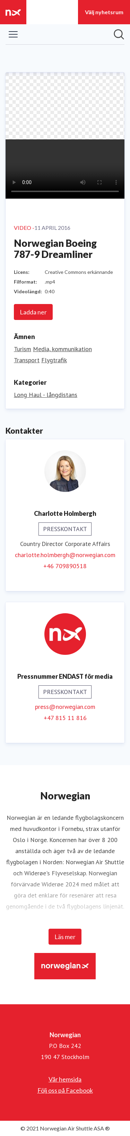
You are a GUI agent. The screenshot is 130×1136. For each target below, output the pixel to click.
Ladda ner (33, 312)
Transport (27, 360)
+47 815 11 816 (65, 718)
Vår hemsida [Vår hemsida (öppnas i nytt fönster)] (65, 1079)
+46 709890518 (65, 566)
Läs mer (65, 936)
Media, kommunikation (62, 349)
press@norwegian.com (65, 707)
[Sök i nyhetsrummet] (118, 34)
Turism (22, 349)
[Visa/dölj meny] (13, 34)
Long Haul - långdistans (45, 395)
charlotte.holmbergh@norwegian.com (65, 555)
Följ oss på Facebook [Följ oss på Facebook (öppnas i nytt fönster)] (65, 1090)
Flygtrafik (54, 360)
